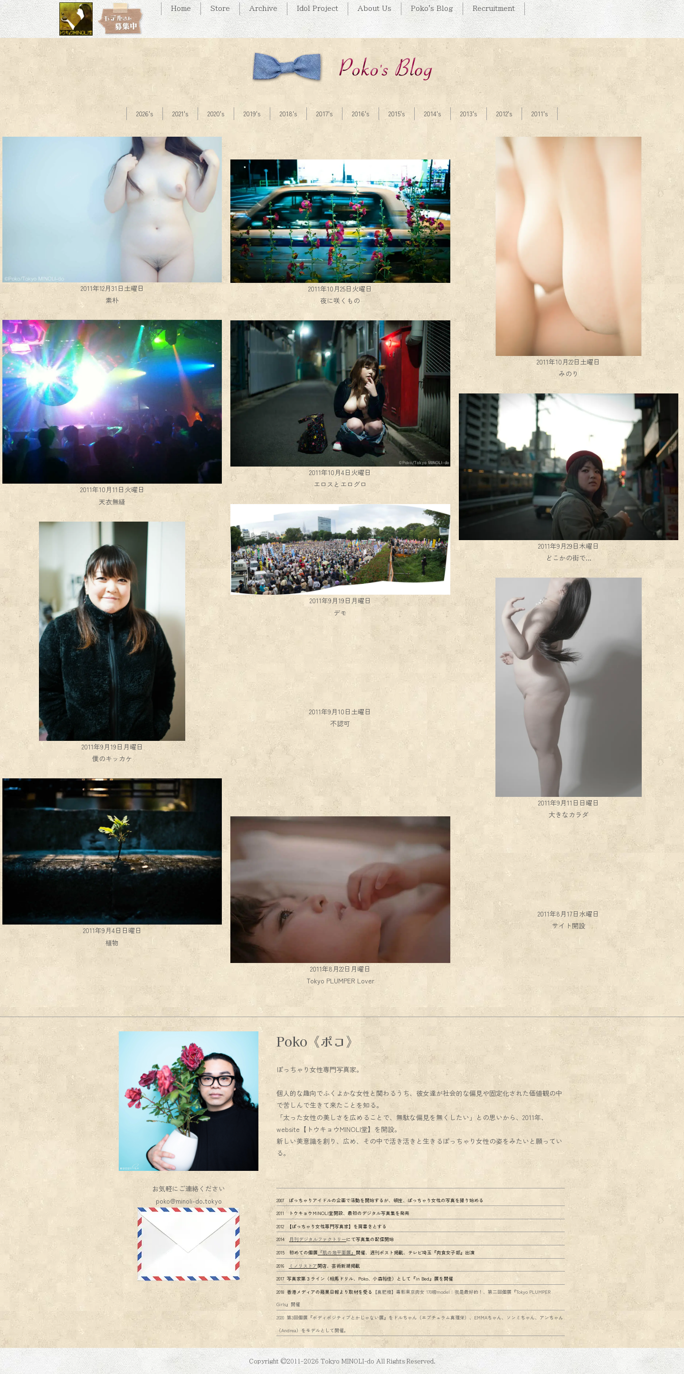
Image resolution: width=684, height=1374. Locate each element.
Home (181, 8)
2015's (397, 113)
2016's (360, 113)
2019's (252, 113)
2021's (180, 113)
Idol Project (317, 8)
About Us (374, 8)
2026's (144, 113)
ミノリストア (303, 1265)
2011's (540, 113)
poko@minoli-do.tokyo (189, 1201)
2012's (504, 113)
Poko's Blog (432, 8)
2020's (216, 113)
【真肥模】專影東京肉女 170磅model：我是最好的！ (427, 1292)
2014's (432, 113)
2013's (468, 113)
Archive (263, 8)
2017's (324, 113)
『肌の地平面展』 (337, 1252)
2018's (288, 113)
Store (220, 8)
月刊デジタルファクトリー (317, 1239)
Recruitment (494, 8)
